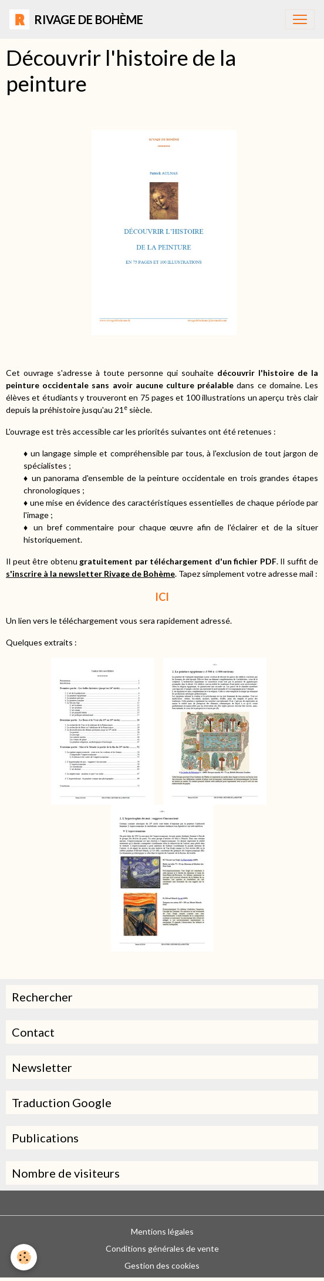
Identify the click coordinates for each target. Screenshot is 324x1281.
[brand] (76, 19)
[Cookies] (24, 1257)
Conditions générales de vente (162, 1248)
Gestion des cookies (162, 1265)
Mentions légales (162, 1231)
